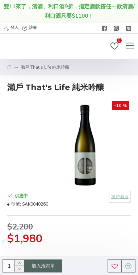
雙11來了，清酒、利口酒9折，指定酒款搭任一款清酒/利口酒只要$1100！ (69, 11)
